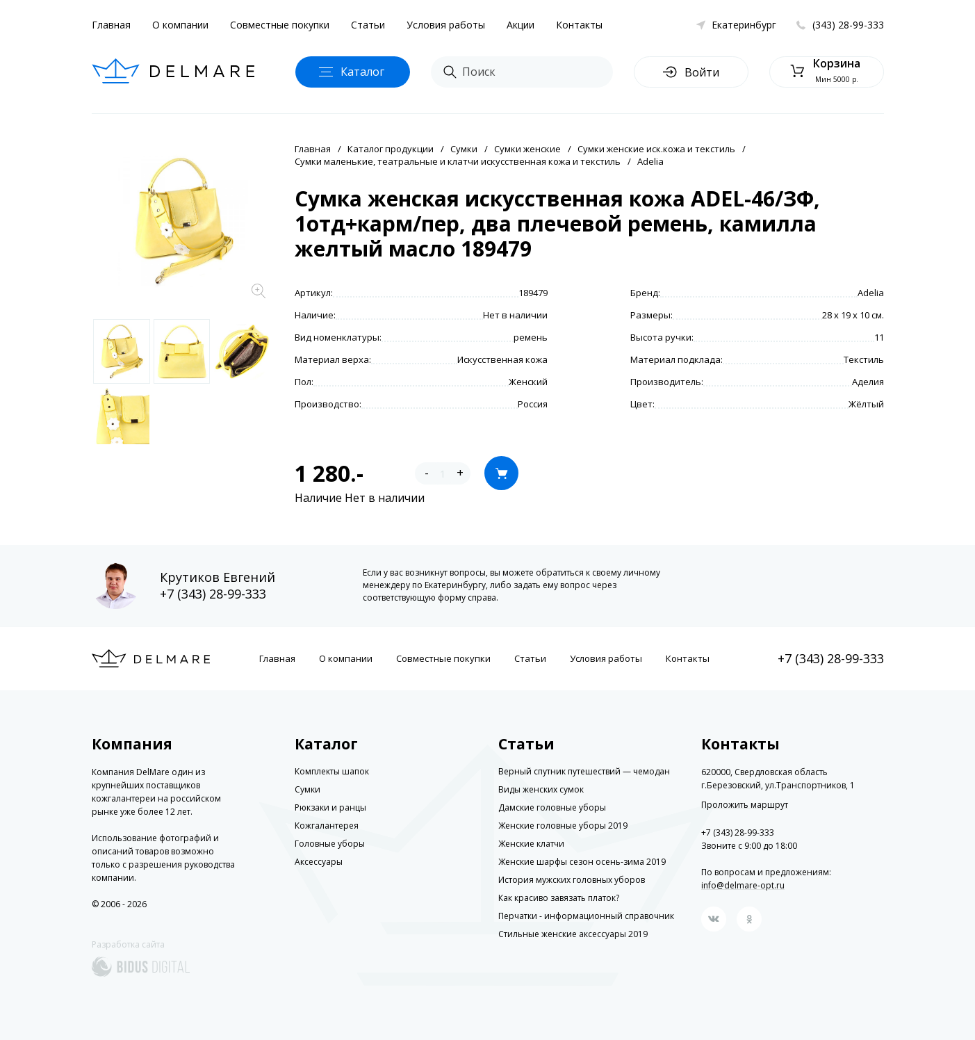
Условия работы (446, 24)
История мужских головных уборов (571, 880)
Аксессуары (319, 862)
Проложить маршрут (744, 805)
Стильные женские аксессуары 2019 (573, 934)
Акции (520, 24)
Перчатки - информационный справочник (586, 916)
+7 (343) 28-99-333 (213, 593)
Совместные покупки (279, 24)
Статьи (368, 24)
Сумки (463, 149)
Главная (111, 24)
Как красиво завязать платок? (558, 898)
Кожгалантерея (327, 825)
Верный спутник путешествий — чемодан (584, 771)
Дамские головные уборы (552, 807)
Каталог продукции (390, 149)
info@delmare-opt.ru (743, 885)
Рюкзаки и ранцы (330, 807)
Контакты (579, 24)
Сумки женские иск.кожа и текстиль (656, 149)
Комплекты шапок (332, 771)
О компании (180, 24)
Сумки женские (527, 149)
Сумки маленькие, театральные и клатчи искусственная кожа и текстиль (458, 161)
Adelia (650, 161)
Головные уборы (330, 844)
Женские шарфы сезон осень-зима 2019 (582, 862)
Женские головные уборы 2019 (563, 825)
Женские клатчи (531, 844)
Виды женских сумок (541, 789)
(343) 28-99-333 (848, 24)
